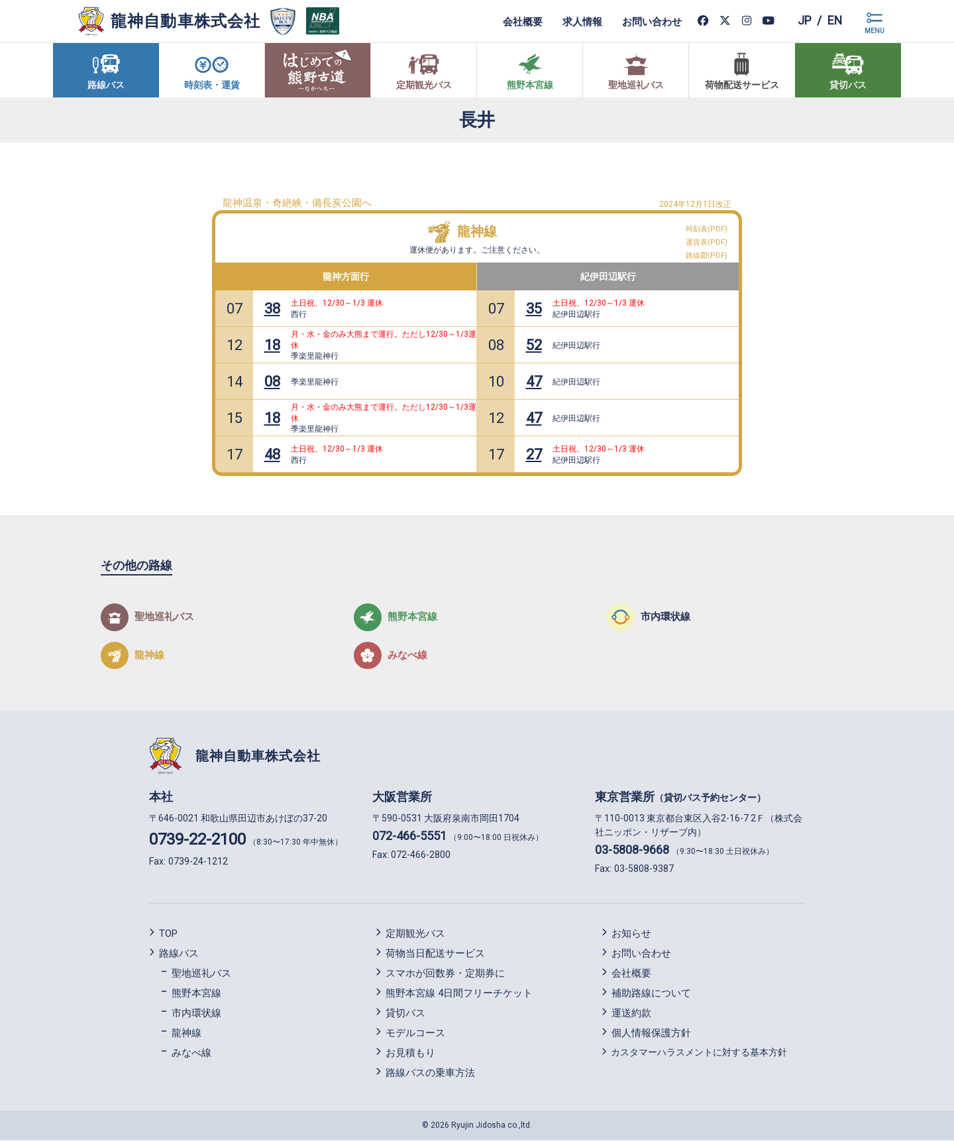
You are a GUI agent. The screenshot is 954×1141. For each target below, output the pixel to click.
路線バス (179, 953)
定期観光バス (415, 933)
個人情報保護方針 (651, 1033)
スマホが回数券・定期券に (445, 973)
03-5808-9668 (632, 850)
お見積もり (410, 1053)
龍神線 (477, 231)
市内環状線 (196, 1013)
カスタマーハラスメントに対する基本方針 (699, 1052)
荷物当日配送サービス (435, 953)
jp (804, 21)
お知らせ (631, 933)
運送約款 (631, 1013)
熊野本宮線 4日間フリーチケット (459, 993)
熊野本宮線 (196, 993)
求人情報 (582, 21)
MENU (874, 30)
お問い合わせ (651, 21)
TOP (168, 933)
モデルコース (415, 1033)
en (834, 21)
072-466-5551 (409, 836)
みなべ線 (191, 1053)
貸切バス (405, 1013)
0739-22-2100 (197, 840)
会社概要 (522, 21)
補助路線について (651, 993)
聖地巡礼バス (201, 973)
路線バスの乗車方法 (430, 1073)
